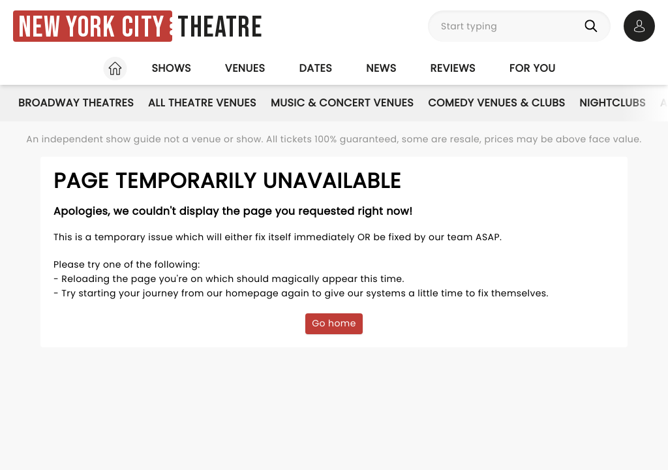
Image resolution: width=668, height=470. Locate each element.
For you (532, 68)
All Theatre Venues (202, 102)
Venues (245, 68)
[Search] (594, 26)
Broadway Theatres (76, 102)
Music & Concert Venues (342, 102)
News (381, 68)
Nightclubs (612, 102)
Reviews (453, 68)
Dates (315, 68)
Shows (170, 68)
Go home (334, 323)
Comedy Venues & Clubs (496, 102)
